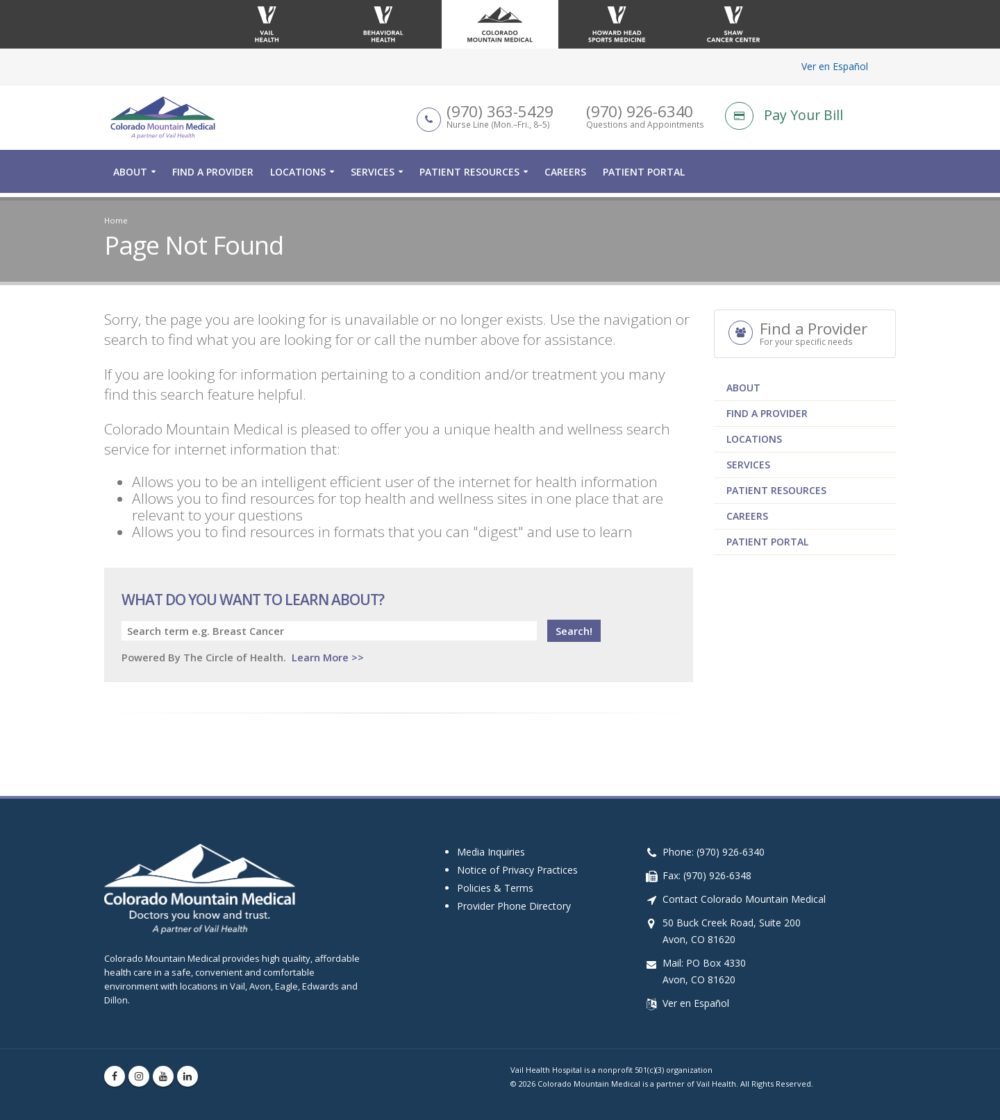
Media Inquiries (491, 851)
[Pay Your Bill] (810, 118)
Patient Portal (644, 176)
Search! (574, 631)
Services (372, 176)
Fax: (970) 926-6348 (706, 875)
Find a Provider (212, 176)
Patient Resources (469, 176)
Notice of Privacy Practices (517, 869)
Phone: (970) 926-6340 (713, 851)
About (130, 176)
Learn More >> (328, 657)
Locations (298, 176)
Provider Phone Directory (514, 906)
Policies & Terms (495, 887)
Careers (565, 176)
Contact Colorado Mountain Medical (744, 899)
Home (116, 220)
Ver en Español (834, 66)
